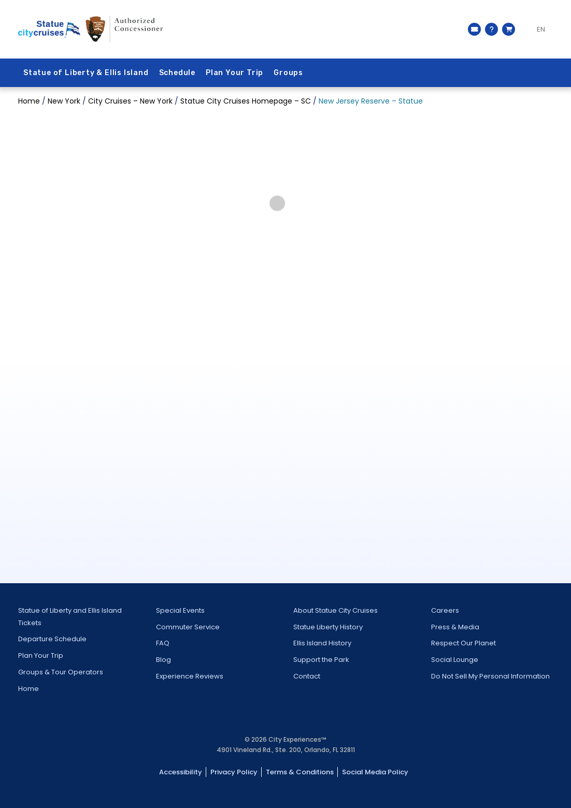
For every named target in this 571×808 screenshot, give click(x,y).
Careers (445, 610)
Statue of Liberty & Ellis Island (86, 72)
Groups (288, 72)
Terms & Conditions (300, 772)
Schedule (177, 72)
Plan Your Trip (234, 72)
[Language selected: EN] (536, 29)
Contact (306, 676)
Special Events (180, 610)
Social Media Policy (375, 772)
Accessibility (180, 772)
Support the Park (321, 660)
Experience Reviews (189, 676)
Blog (163, 660)
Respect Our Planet (463, 643)
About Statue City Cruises (335, 610)
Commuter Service (188, 627)
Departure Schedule (52, 639)
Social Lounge (454, 660)
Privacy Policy (234, 772)
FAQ (162, 643)
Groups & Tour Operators (60, 672)
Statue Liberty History (328, 627)
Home (28, 689)
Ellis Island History (322, 643)
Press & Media (455, 627)
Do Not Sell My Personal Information (490, 676)
